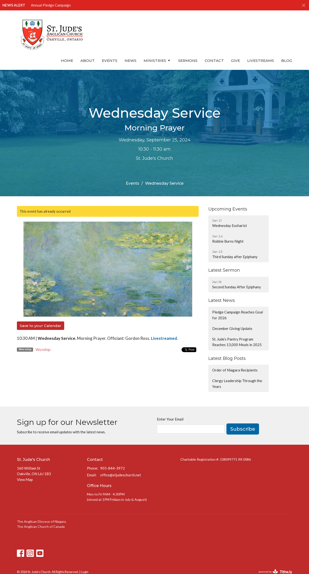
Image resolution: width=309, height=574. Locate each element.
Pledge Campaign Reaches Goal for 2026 (237, 315)
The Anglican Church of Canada (41, 526)
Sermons (187, 60)
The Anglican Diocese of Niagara (41, 521)
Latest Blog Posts (227, 358)
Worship (43, 349)
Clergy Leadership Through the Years (237, 383)
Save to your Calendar (40, 325)
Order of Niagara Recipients (235, 370)
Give (235, 60)
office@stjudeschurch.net (120, 475)
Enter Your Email (170, 419)
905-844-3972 (112, 468)
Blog (286, 60)
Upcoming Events (227, 209)
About (87, 60)
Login (84, 572)
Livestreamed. (164, 338)
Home (67, 60)
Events (109, 60)
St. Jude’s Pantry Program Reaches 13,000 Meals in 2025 (237, 342)
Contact (214, 60)
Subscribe (242, 429)
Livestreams (260, 60)
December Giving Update (232, 328)
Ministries (157, 60)
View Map (25, 479)
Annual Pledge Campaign (51, 5)
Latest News (221, 300)
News (130, 60)
